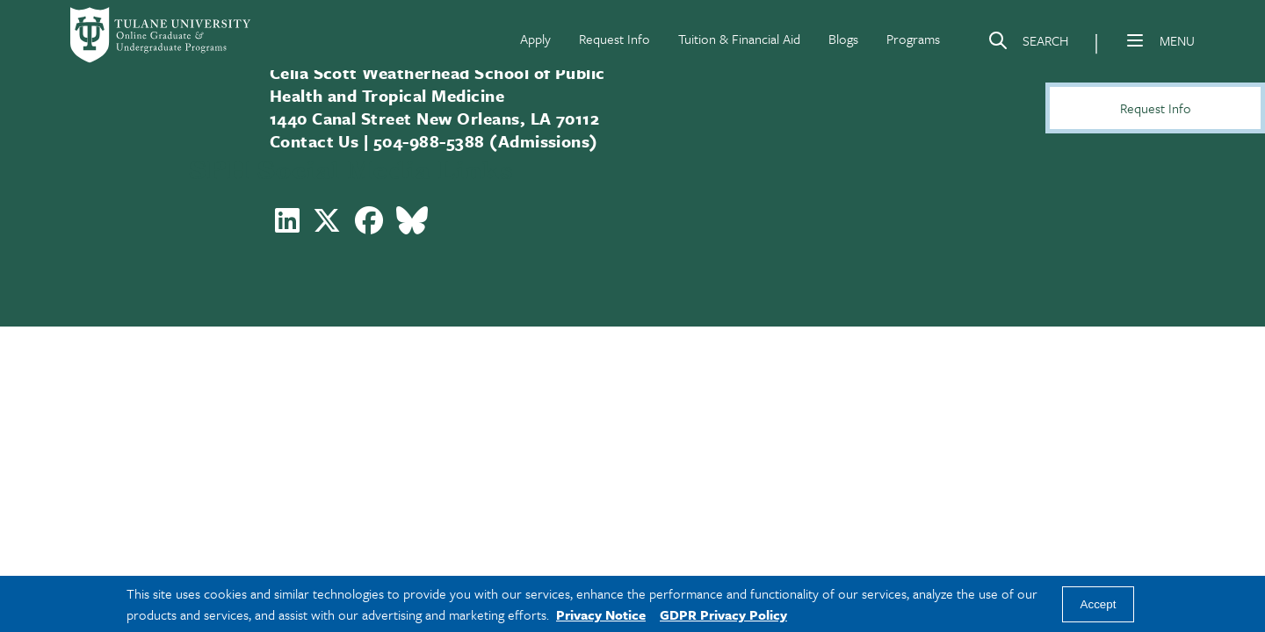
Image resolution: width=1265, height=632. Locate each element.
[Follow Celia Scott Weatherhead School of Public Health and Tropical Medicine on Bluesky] (412, 225)
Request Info (614, 38)
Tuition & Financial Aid (739, 38)
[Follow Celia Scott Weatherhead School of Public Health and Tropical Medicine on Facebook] (369, 225)
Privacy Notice (601, 614)
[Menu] (1135, 40)
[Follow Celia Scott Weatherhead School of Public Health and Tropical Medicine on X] (327, 225)
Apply (535, 38)
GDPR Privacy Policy (723, 614)
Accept (1099, 604)
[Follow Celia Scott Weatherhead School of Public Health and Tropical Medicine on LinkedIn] (287, 225)
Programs (913, 38)
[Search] (1027, 44)
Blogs (843, 38)
